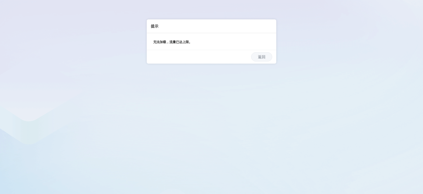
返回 (261, 57)
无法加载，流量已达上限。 (172, 42)
